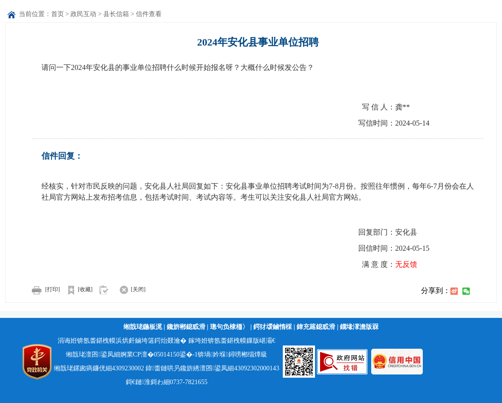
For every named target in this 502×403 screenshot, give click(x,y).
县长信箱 (116, 14)
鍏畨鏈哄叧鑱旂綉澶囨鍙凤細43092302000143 (212, 368)
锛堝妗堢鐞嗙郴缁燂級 (232, 354)
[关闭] (129, 289)
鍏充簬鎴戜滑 (316, 326)
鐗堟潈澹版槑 (359, 326)
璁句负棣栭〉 (229, 326)
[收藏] (77, 289)
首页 (57, 14)
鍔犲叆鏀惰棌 (272, 326)
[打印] (44, 289)
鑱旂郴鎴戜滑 (186, 326)
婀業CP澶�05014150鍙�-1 (159, 354)
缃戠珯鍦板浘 (142, 326)
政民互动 (83, 14)
